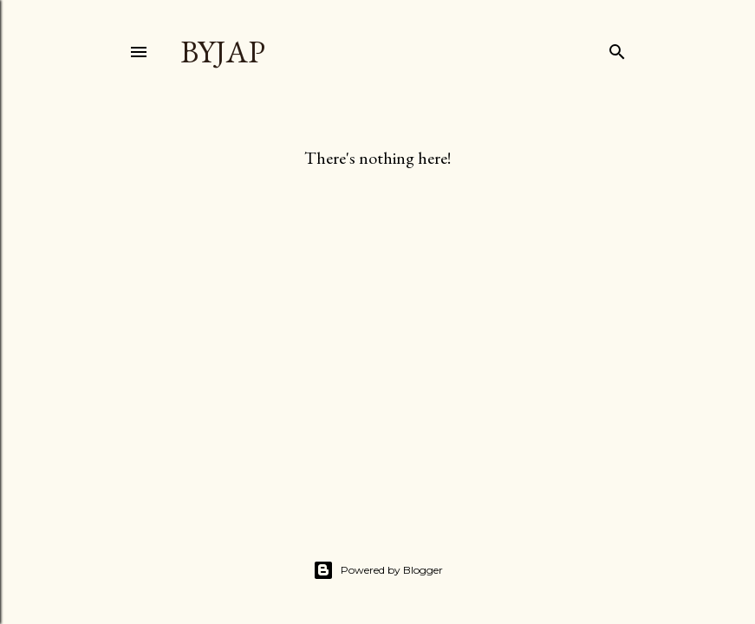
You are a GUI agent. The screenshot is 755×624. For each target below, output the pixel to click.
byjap (222, 51)
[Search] (617, 48)
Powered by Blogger (378, 570)
